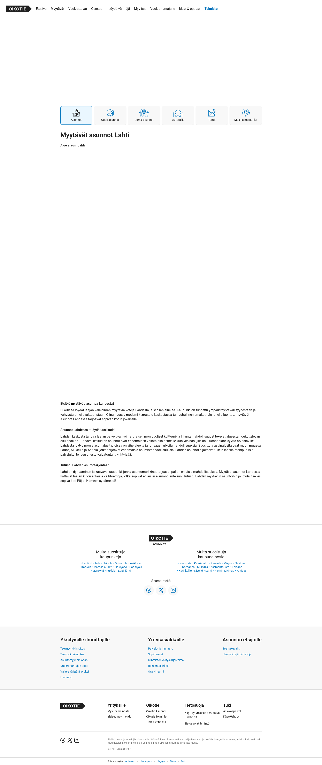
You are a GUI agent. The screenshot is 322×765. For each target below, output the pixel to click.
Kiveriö (198, 570)
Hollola (95, 563)
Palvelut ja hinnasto (160, 648)
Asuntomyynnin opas (73, 660)
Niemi (218, 570)
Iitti (110, 567)
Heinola (107, 563)
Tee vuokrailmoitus (72, 654)
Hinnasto (66, 677)
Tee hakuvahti (231, 648)
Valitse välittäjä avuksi (74, 671)
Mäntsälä (100, 567)
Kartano (237, 567)
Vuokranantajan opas (74, 665)
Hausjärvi (121, 567)
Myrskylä (98, 570)
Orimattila (121, 563)
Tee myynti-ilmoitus (72, 648)
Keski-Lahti (201, 563)
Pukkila (111, 570)
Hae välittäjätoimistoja (237, 654)
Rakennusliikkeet (158, 665)
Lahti (85, 563)
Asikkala (135, 563)
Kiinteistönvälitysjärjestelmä (166, 660)
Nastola (240, 563)
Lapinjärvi (124, 570)
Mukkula (202, 567)
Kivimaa (229, 570)
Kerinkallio (185, 570)
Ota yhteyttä (156, 671)
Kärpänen (188, 567)
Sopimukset (155, 654)
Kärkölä (86, 567)
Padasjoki (135, 567)
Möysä (228, 563)
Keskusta (186, 563)
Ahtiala (241, 570)
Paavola (216, 563)
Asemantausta (219, 567)
